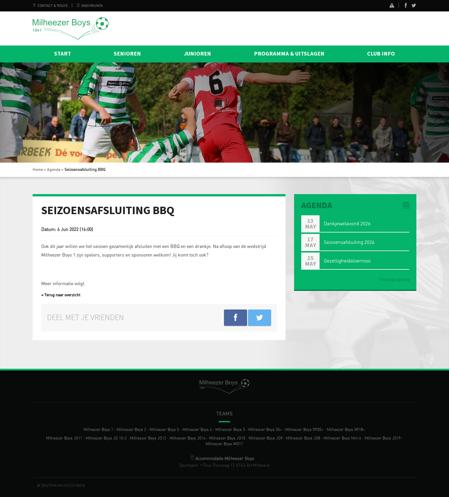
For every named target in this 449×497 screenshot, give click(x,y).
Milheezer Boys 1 (98, 430)
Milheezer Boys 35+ (265, 430)
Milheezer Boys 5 (164, 430)
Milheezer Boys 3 (230, 430)
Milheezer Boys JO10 (227, 438)
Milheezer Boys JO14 (188, 438)
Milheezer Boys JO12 (148, 438)
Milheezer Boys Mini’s (342, 438)
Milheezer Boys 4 (197, 430)
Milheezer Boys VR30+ (304, 430)
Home (38, 170)
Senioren (127, 54)
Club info (381, 54)
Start (62, 54)
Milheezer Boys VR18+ (346, 430)
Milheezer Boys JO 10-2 (106, 438)
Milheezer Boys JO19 (383, 438)
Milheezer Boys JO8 (303, 438)
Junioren (197, 54)
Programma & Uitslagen (289, 54)
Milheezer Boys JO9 (266, 438)
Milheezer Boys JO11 (64, 438)
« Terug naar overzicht (60, 295)
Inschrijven (89, 5)
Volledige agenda (394, 280)
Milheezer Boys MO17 (224, 444)
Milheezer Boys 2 (131, 430)
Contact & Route (50, 5)
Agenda (53, 170)
